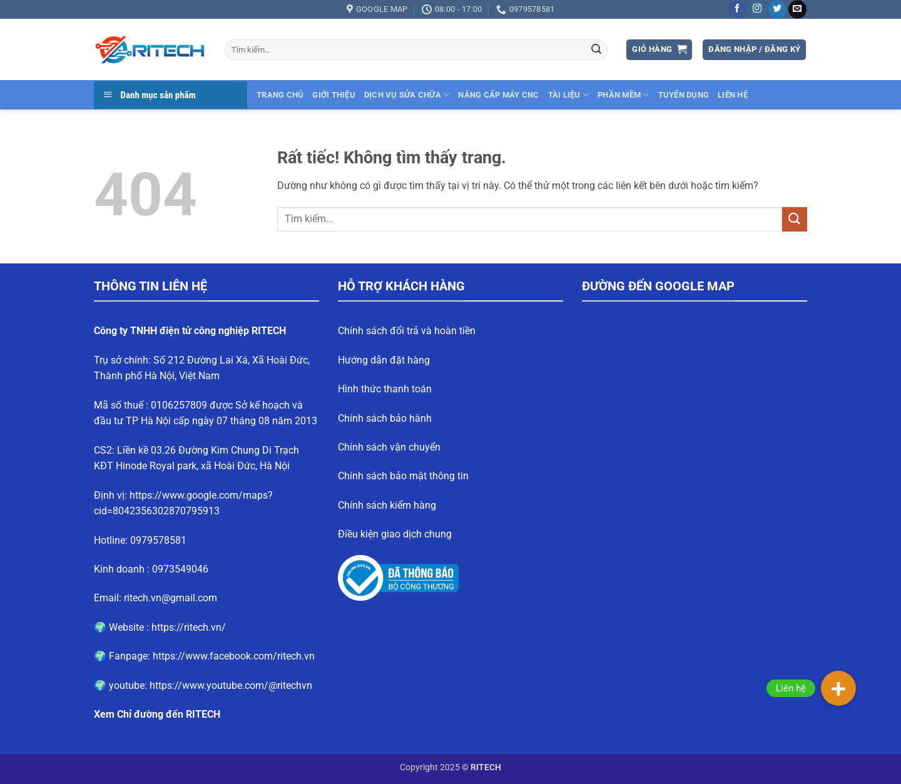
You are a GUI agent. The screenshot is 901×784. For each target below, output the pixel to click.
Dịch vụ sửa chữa (407, 95)
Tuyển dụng (684, 94)
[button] (659, 49)
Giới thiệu (333, 94)
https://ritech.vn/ (188, 627)
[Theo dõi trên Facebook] (737, 9)
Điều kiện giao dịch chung (395, 534)
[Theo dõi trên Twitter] (777, 9)
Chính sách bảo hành (385, 418)
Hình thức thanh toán (385, 389)
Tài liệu (568, 95)
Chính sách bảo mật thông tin (403, 476)
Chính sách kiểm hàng (387, 505)
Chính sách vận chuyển (389, 447)
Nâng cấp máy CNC (498, 94)
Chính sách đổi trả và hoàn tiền (407, 331)
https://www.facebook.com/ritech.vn (234, 656)
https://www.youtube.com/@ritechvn (231, 685)
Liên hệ (733, 94)
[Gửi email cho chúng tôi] (797, 9)
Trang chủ (280, 94)
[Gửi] (596, 50)
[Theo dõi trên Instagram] (757, 9)
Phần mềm (623, 95)
